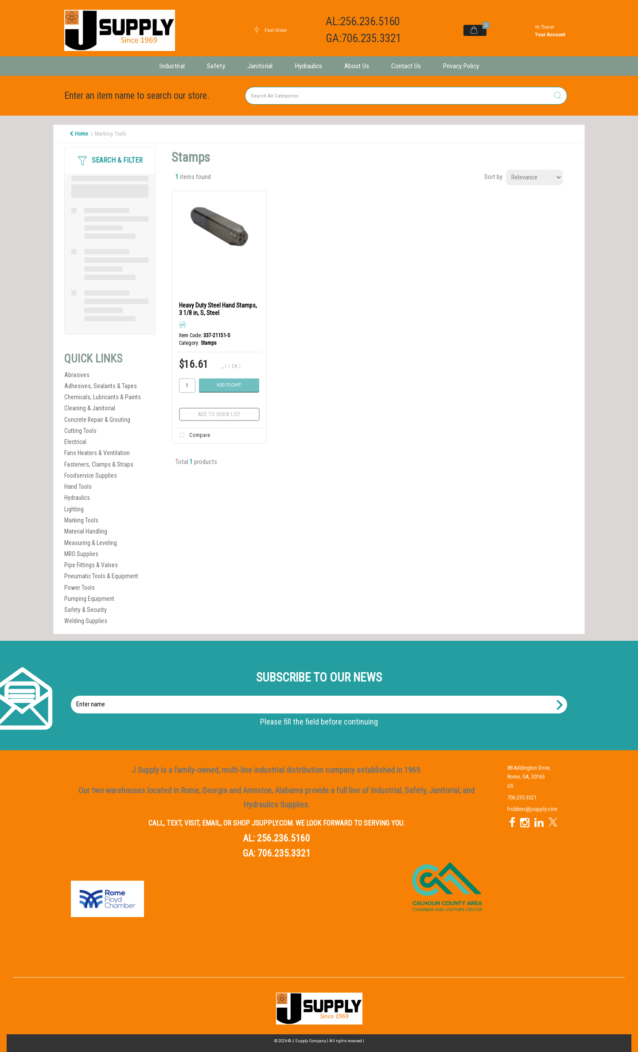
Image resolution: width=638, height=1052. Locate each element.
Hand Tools (78, 486)
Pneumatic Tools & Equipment (101, 576)
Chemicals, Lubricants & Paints (102, 397)
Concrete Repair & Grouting (97, 419)
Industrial (172, 66)
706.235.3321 (284, 853)
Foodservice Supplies (90, 475)
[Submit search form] (557, 96)
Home (79, 134)
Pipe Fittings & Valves (91, 565)
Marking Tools (110, 134)
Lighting (74, 509)
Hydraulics (308, 66)
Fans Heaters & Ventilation (97, 452)
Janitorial (260, 66)
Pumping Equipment (89, 598)
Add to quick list (219, 414)
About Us (356, 66)
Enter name (321, 695)
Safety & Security (85, 609)
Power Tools (79, 587)
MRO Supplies (81, 553)
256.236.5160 (283, 838)
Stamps (209, 343)
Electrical (75, 441)
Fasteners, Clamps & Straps (98, 464)
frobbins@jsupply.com (532, 809)
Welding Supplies (85, 620)
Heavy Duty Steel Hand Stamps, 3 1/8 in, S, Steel (218, 309)
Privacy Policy (461, 66)
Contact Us (406, 66)
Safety (216, 66)
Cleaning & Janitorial (89, 408)
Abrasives (76, 374)
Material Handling (85, 531)
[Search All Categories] (406, 96)
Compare (193, 435)
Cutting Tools (80, 430)
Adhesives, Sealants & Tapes (100, 386)
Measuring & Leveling (90, 542)
